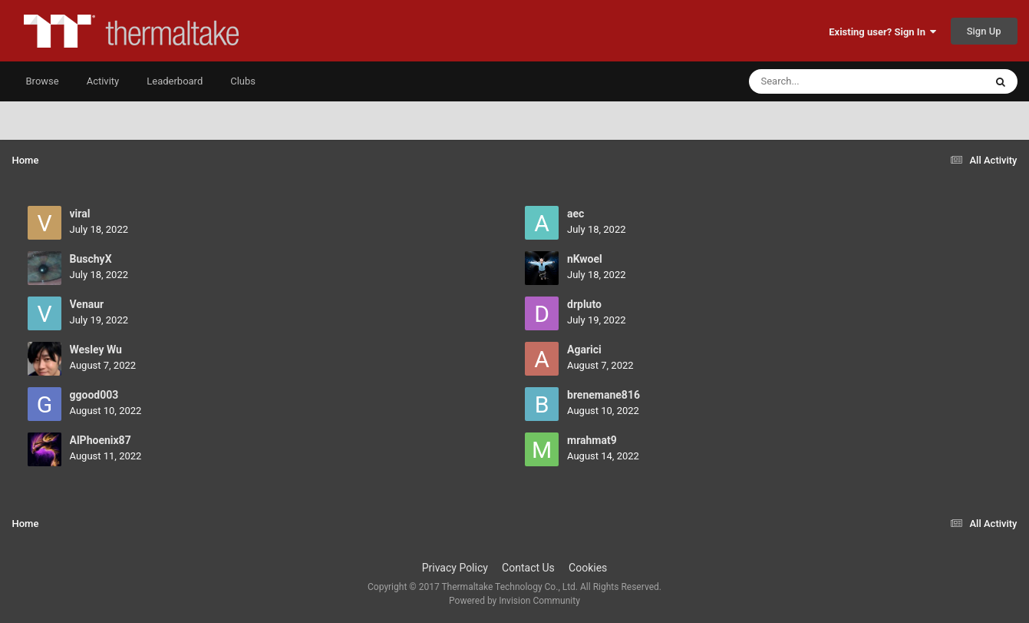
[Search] (828, 81)
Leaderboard (175, 81)
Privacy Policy (455, 568)
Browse (42, 81)
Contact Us (528, 568)
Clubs (243, 81)
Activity (103, 81)
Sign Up (984, 31)
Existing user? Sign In (882, 32)
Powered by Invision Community (514, 600)
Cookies (588, 568)
